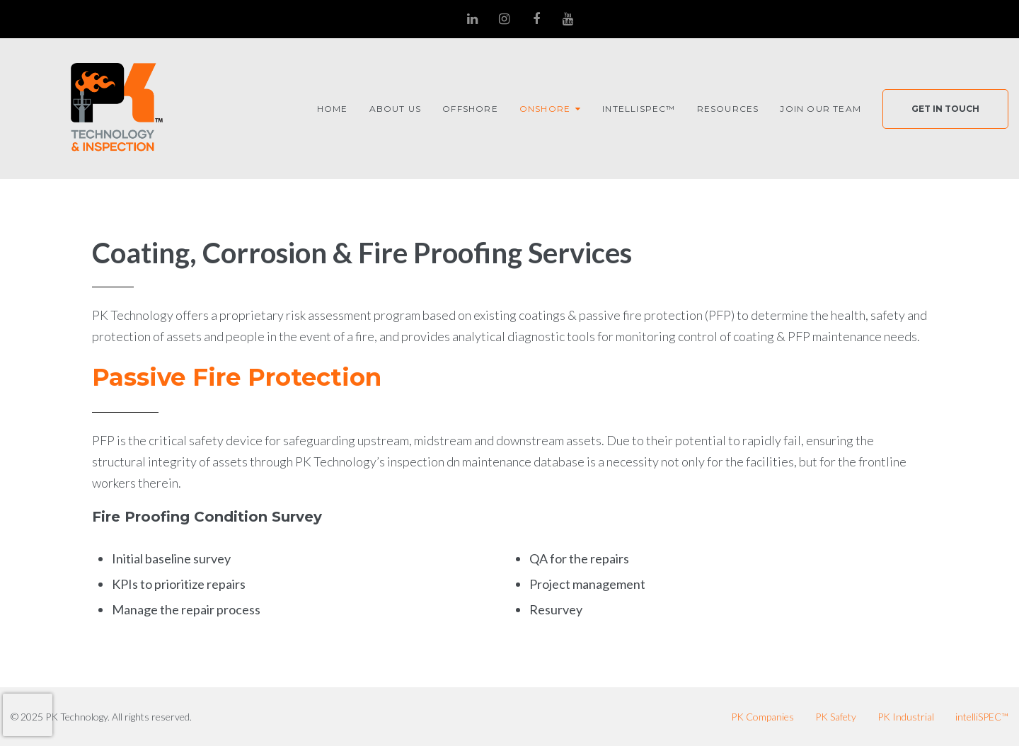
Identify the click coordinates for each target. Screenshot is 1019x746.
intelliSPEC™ (638, 108)
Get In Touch (945, 108)
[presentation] (27, 715)
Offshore (470, 108)
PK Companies (762, 717)
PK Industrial (905, 717)
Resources (728, 108)
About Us (395, 108)
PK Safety (835, 717)
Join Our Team (820, 108)
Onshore (544, 108)
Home (332, 108)
